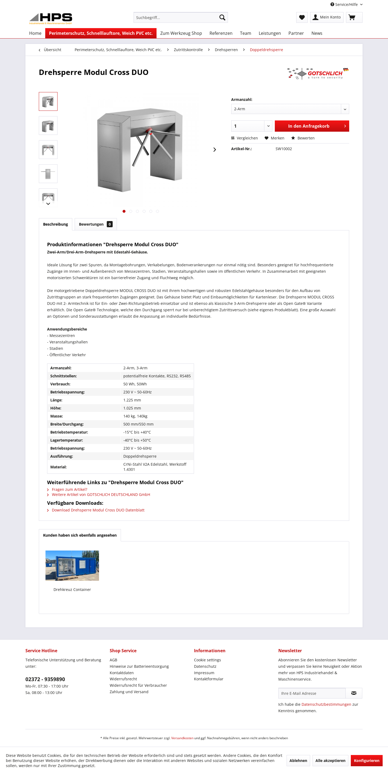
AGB (113, 659)
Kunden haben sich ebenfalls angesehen (80, 535)
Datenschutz (205, 666)
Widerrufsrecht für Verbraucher (138, 685)
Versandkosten (182, 738)
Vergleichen (244, 138)
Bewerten (303, 138)
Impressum (204, 672)
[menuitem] (181, 17)
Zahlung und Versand (129, 691)
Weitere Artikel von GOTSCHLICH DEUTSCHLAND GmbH (98, 494)
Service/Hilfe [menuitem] (344, 4)
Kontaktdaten (122, 672)
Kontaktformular (208, 678)
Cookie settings (207, 659)
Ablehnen (298, 760)
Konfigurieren (366, 760)
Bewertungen (96, 224)
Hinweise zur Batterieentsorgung (139, 666)
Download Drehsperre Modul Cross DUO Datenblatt (95, 510)
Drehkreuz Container (72, 589)
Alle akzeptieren (330, 760)
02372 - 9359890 (45, 679)
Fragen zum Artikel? (67, 489)
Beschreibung (55, 224)
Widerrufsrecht (123, 678)
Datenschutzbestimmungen (326, 704)
